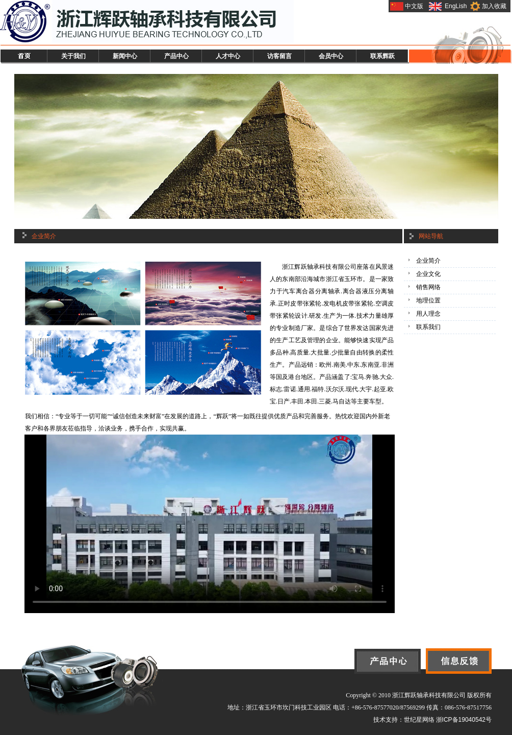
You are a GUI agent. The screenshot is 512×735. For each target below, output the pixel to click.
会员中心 (331, 56)
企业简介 (428, 260)
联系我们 (428, 327)
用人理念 (428, 313)
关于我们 (73, 56)
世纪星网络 (419, 719)
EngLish (456, 6)
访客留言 (279, 56)
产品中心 (176, 56)
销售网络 (428, 287)
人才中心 (228, 56)
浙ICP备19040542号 (464, 719)
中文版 (414, 6)
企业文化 (428, 273)
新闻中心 (125, 56)
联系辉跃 (382, 56)
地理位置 (428, 300)
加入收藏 (494, 6)
